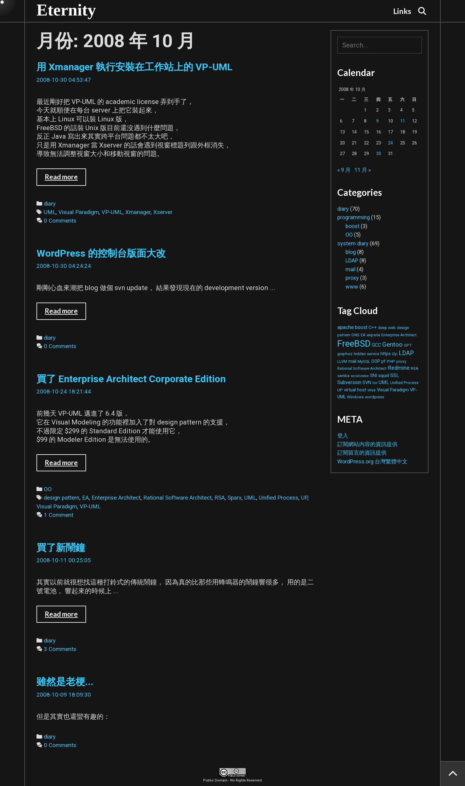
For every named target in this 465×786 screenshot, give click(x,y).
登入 (342, 435)
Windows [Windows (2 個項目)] (355, 397)
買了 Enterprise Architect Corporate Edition (131, 379)
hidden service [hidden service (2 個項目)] (366, 353)
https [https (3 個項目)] (385, 353)
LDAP (351, 260)
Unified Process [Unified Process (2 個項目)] (404, 382)
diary (50, 203)
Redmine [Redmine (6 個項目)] (399, 368)
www (351, 286)
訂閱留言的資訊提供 (362, 452)
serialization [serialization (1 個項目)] (360, 376)
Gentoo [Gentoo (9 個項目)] (392, 344)
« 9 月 (344, 170)
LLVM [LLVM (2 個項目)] (342, 361)
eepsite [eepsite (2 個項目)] (373, 335)
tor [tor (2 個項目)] (374, 382)
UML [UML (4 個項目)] (384, 382)
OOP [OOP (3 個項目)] (375, 361)
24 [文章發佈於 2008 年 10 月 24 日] (390, 143)
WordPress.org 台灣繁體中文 (372, 461)
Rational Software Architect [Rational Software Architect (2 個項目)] (362, 368)
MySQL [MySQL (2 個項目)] (364, 361)
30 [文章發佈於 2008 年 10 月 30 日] (378, 153)
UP (304, 497)
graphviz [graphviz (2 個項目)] (344, 353)
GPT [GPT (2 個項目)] (408, 345)
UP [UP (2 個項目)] (340, 390)
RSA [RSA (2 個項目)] (414, 368)
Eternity (66, 10)
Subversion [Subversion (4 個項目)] (349, 382)
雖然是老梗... (64, 681)
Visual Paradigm (78, 212)
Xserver (162, 212)
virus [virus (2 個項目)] (371, 390)
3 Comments (60, 649)
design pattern (61, 497)
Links (402, 11)
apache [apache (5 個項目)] (345, 327)
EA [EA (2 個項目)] (363, 335)
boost (352, 226)
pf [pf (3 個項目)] (383, 361)
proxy (352, 278)
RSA (219, 497)
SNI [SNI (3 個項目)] (373, 375)
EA (85, 497)
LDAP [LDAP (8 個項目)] (406, 353)
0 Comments (60, 220)
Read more (65, 179)
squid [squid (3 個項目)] (383, 375)
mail (350, 269)
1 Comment (58, 515)
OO (48, 489)
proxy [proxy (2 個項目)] (401, 361)
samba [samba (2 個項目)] (343, 375)
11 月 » (362, 170)
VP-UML (112, 212)
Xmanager (138, 212)
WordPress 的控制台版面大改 (101, 253)
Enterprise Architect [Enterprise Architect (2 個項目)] (399, 335)
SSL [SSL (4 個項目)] (394, 375)
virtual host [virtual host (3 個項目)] (355, 390)
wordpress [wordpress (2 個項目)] (374, 397)
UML (50, 212)
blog (350, 252)
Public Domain (215, 780)
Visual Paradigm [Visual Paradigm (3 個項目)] (393, 390)
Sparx (234, 497)
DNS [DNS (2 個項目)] (355, 335)
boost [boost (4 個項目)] (361, 327)
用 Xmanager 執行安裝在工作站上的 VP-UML (134, 67)
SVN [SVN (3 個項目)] (367, 382)
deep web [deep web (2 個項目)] (387, 327)
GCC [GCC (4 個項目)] (376, 345)
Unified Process (278, 497)
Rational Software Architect (177, 497)
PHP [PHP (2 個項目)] (391, 361)
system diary (353, 243)
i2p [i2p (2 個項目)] (394, 353)
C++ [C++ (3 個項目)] (373, 327)
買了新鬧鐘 (60, 547)
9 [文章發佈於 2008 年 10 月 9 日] (377, 121)
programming (353, 217)
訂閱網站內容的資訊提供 (367, 444)
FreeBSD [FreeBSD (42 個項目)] (354, 343)
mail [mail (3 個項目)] (352, 361)
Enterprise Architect (116, 497)
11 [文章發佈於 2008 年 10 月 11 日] (402, 121)
